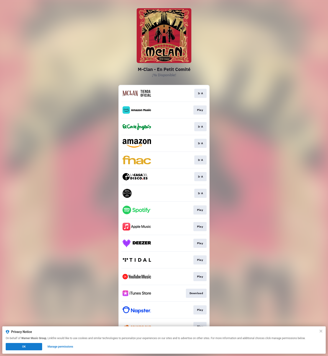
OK (24, 346)
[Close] (321, 331)
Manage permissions (60, 346)
